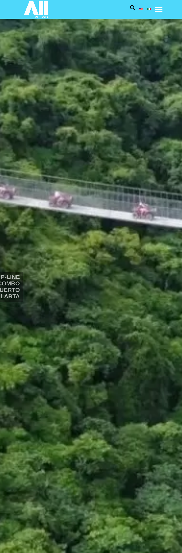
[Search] (130, 9)
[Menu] (156, 9)
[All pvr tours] (36, 9)
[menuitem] (130, 9)
